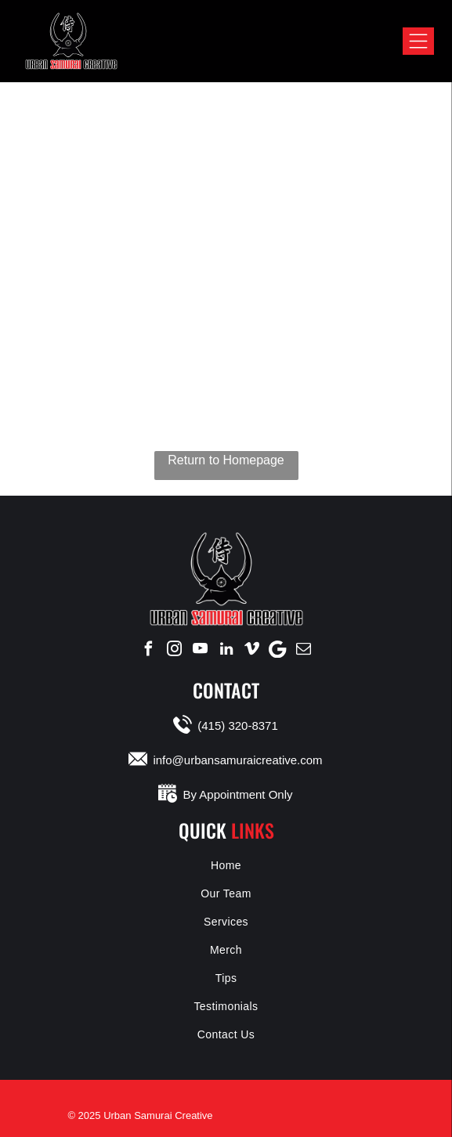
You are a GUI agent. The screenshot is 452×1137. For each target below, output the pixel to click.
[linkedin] (226, 649)
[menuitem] (226, 865)
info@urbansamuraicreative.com (237, 760)
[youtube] (201, 649)
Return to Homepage (226, 460)
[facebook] (149, 649)
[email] (304, 649)
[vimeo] (252, 649)
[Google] (278, 649)
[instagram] (175, 649)
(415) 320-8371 (237, 725)
